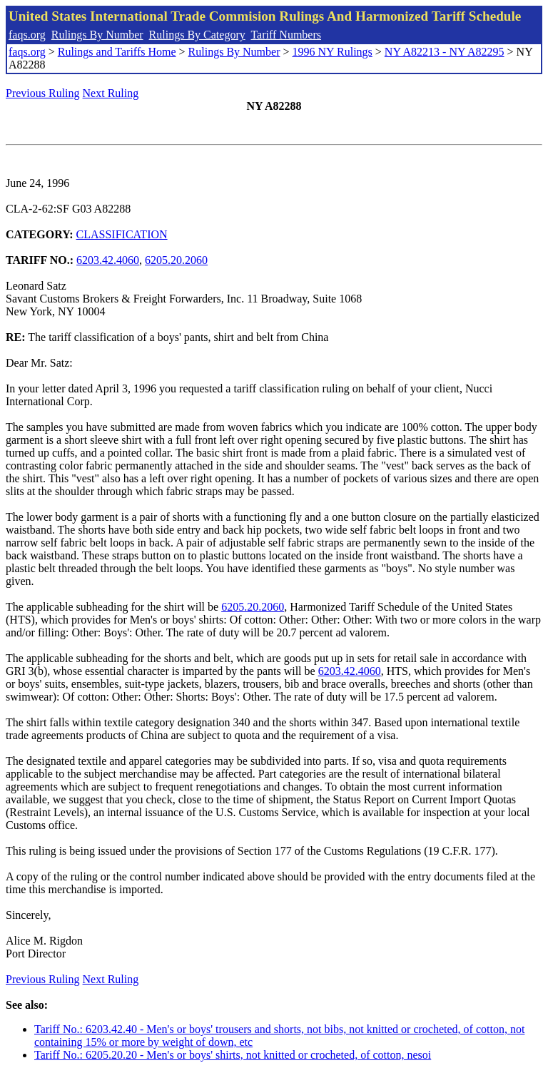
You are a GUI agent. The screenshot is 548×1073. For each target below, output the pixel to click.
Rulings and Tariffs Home (117, 52)
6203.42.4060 (107, 260)
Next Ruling (111, 93)
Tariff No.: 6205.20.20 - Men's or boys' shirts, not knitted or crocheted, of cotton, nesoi (232, 1055)
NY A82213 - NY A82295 (444, 52)
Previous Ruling (43, 93)
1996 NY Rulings (332, 52)
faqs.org (27, 35)
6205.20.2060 (176, 260)
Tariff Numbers (285, 35)
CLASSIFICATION (122, 234)
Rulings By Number (97, 35)
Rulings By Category (197, 35)
